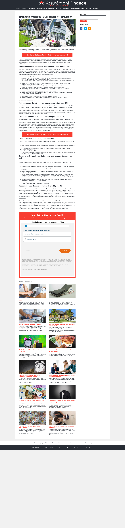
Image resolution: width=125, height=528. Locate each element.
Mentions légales (71, 447)
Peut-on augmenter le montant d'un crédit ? (30, 324)
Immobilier (66, 8)
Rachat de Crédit (43, 14)
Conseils (88, 8)
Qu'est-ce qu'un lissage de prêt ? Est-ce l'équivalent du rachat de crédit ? (29, 376)
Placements (51, 8)
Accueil (18, 8)
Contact (95, 8)
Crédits (24, 8)
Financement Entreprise (77, 8)
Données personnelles (82, 447)
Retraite (58, 8)
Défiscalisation (41, 8)
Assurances (31, 8)
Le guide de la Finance (30, 14)
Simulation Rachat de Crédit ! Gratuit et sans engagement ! (47, 55)
